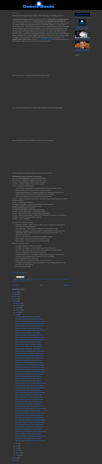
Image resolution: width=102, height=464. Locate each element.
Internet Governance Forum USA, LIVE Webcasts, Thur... (30, 388)
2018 (15, 294)
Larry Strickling (62, 279)
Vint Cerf (30, 281)
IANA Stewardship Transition (23, 279)
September (19, 310)
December (18, 303)
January (18, 455)
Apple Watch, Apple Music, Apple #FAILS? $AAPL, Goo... (30, 422)
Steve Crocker (24, 281)
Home (41, 285)
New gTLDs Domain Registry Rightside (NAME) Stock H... (30, 371)
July (17, 314)
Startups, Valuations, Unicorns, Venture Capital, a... (28, 433)
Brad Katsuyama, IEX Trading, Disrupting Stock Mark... (29, 374)
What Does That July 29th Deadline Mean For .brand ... (29, 362)
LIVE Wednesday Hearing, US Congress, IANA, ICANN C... (30, 413)
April (17, 448)
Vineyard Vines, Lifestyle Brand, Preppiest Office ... (28, 429)
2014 (15, 458)
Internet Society (54, 279)
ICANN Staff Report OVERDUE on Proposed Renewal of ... (30, 420)
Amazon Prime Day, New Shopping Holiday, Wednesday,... (30, 392)
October (18, 307)
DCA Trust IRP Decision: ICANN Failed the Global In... (29, 397)
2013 (15, 460)
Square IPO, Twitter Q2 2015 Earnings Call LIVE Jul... (29, 335)
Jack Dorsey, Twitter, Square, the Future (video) (27, 316)
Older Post (66, 285)
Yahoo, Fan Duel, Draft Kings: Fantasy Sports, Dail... (29, 394)
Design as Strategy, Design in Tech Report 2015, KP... (29, 406)
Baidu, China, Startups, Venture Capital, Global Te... (28, 328)
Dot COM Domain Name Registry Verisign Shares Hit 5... (30, 321)
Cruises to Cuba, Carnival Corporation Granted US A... (29, 415)
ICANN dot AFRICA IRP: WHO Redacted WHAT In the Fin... (30, 383)
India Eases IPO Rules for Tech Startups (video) (27, 410)
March (17, 450)
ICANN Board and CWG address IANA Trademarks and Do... (31, 431)
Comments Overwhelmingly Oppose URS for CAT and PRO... (31, 408)
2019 (15, 292)
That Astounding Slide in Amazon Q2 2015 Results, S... (29, 353)
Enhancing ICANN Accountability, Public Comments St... (30, 351)
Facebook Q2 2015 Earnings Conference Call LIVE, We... (30, 330)
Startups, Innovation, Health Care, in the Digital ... (28, 332)
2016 (15, 299)
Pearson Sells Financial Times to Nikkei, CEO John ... (29, 360)
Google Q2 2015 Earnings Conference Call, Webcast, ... (30, 385)
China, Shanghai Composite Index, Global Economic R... (30, 337)
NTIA (19, 281)
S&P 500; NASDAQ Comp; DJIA (82, 17)
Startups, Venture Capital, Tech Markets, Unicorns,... (29, 344)
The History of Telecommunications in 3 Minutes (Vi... (29, 404)
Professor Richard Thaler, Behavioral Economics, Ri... (29, 427)
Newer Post (16, 285)
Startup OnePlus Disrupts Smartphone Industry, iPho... (29, 355)
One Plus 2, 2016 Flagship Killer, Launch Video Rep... (29, 346)
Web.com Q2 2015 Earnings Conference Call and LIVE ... (30, 323)
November (18, 305)
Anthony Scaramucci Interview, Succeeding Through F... (29, 399)
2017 (15, 296)
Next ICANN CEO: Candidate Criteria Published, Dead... (30, 369)
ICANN (32, 279)
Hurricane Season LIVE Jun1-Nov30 (82, 38)
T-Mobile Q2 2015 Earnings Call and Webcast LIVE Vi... (29, 326)
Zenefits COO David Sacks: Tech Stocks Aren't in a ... (29, 378)
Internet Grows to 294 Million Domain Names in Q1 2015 (30, 440)
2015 (15, 301)
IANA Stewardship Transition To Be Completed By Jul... (29, 424)
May (17, 446)
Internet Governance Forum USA (42, 279)
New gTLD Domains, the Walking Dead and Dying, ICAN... (30, 436)
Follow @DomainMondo (19, 272)
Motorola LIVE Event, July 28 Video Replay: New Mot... (29, 339)
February (18, 452)
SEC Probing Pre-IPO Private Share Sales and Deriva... (29, 417)
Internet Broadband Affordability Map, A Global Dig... (29, 376)
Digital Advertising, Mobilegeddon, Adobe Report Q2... (29, 348)
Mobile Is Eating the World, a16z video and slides (28, 342)
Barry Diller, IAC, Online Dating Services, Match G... (28, 438)
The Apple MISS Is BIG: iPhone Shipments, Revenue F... (30, 365)
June (17, 443)
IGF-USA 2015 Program (44, 39)
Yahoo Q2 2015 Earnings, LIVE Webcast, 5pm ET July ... (30, 367)
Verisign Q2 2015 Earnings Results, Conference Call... (29, 358)
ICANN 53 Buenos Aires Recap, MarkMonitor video (28, 401)
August (17, 312)
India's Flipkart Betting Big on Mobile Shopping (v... (28, 390)
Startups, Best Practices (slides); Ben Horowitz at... (28, 381)
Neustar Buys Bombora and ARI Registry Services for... (29, 319)
